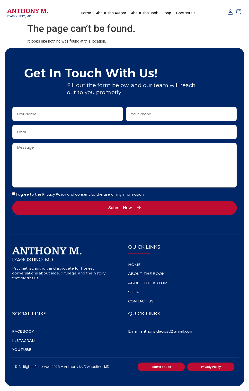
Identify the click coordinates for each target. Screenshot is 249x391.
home (86, 12)
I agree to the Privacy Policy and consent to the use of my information (80, 194)
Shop (167, 12)
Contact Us (185, 12)
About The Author (111, 12)
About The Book (144, 12)
